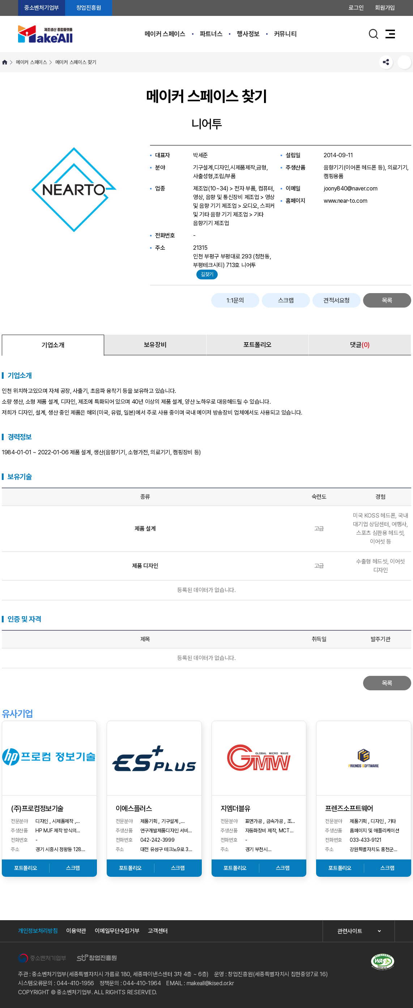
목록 (387, 300)
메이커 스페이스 (165, 34)
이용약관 (76, 930)
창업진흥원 (88, 7)
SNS (386, 62)
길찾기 (207, 274)
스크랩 (286, 300)
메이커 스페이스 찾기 (75, 62)
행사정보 (248, 34)
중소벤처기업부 (41, 7)
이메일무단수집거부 (117, 930)
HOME (5, 62)
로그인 (356, 7)
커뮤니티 (285, 34)
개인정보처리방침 (38, 930)
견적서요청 (336, 300)
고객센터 (158, 930)
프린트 (404, 62)
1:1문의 (235, 300)
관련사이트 (349, 931)
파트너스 (211, 34)
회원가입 (385, 7)
